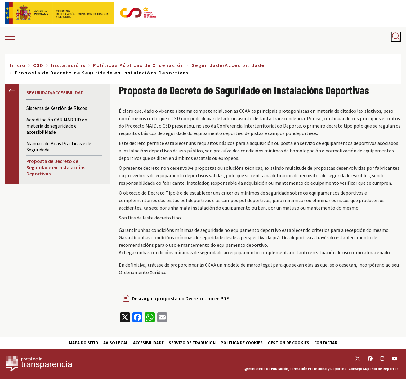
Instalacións (68, 65)
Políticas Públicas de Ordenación (138, 65)
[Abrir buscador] (396, 37)
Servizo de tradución (192, 342)
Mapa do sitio (83, 342)
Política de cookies (242, 342)
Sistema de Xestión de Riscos (56, 108)
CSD (38, 65)
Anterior (12, 91)
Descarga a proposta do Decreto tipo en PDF (180, 298)
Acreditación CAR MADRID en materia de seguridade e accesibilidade (56, 125)
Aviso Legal (115, 342)
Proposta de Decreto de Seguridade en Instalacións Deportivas (55, 167)
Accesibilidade (148, 342)
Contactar (325, 342)
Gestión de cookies (288, 342)
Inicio (18, 65)
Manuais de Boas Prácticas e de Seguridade (58, 146)
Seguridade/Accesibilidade (228, 65)
